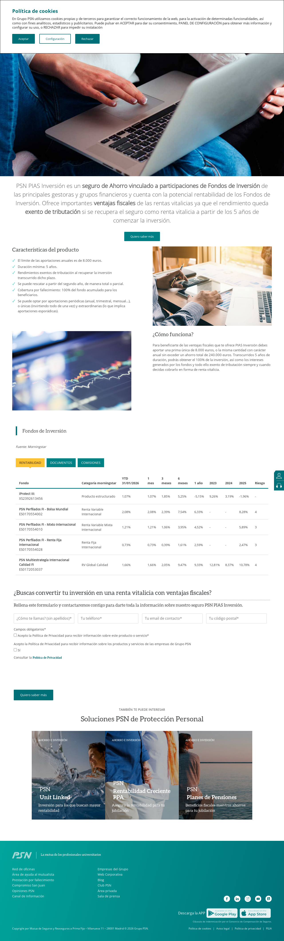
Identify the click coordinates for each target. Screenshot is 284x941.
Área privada (107, 891)
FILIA (269, 928)
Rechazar (87, 39)
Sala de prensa (109, 896)
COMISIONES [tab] (91, 463)
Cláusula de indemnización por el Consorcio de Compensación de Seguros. (232, 921)
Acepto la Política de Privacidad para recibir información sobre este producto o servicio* (83, 635)
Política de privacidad (248, 928)
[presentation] (47, 671)
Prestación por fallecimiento (33, 880)
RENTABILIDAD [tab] (30, 463)
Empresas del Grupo (113, 869)
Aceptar (23, 39)
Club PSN (104, 885)
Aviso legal (223, 928)
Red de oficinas (23, 869)
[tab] (41, 431)
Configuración (55, 39)
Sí (19, 650)
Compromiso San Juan (28, 885)
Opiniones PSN (23, 891)
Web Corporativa (110, 874)
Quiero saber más (142, 236)
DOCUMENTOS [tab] (61, 463)
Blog (101, 880)
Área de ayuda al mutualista (33, 874)
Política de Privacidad (47, 657)
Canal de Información (28, 896)
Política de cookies (200, 928)
